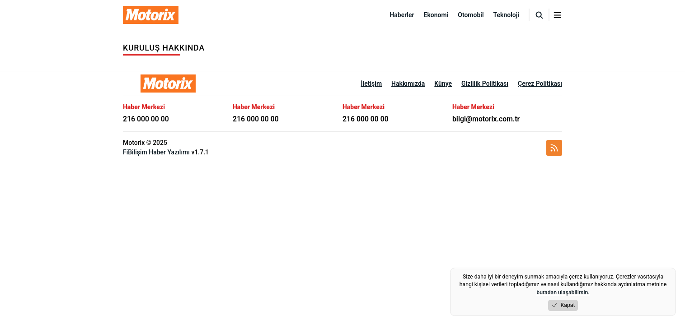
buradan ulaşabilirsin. (562, 292)
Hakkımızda (408, 83)
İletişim (371, 83)
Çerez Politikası (540, 83)
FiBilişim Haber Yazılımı (156, 152)
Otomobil (470, 15)
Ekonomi (436, 15)
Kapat (563, 305)
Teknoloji (506, 15)
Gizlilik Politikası (484, 83)
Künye (443, 83)
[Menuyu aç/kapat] (557, 15)
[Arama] (539, 15)
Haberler (401, 15)
